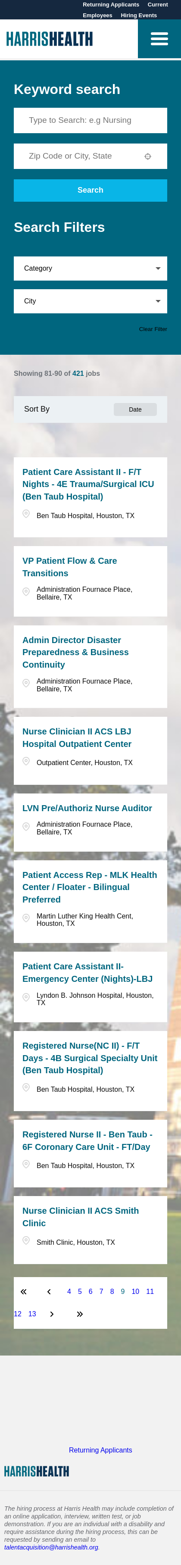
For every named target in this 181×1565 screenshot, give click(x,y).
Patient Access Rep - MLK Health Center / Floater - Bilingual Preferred (89, 887)
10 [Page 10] (135, 1291)
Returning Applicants (112, 4)
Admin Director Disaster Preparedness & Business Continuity (75, 652)
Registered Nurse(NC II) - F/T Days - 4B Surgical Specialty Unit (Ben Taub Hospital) (89, 1058)
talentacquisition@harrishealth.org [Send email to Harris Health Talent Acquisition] (51, 1547)
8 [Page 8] (112, 1291)
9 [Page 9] (123, 1291)
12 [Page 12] (18, 1314)
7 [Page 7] (101, 1291)
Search (90, 190)
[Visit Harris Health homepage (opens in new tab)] (49, 38)
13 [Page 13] (32, 1314)
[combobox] (82, 156)
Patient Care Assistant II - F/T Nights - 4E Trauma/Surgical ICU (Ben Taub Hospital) (88, 484)
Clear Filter (153, 329)
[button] (159, 38)
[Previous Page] (50, 1291)
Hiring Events (139, 15)
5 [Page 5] (80, 1291)
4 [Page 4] (69, 1291)
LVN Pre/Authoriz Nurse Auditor (87, 808)
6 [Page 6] (91, 1291)
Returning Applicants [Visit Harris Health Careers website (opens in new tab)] (100, 1450)
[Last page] (79, 1314)
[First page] (23, 1291)
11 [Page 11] (150, 1291)
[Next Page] (53, 1314)
